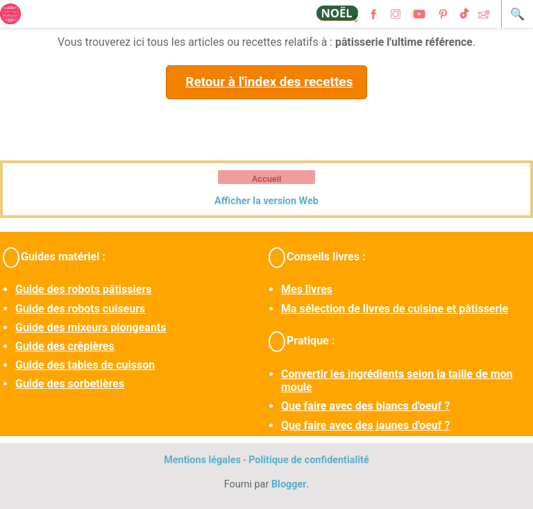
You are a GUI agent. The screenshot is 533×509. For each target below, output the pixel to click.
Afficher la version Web (266, 201)
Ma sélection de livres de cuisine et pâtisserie (394, 308)
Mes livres (306, 289)
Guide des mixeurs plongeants (90, 327)
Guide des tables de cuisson (85, 365)
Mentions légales (202, 460)
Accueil (267, 179)
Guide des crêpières (65, 346)
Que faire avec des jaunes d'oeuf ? (365, 425)
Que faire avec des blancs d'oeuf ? (365, 405)
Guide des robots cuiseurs (80, 308)
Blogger (289, 484)
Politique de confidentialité (308, 460)
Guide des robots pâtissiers (83, 289)
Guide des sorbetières (69, 383)
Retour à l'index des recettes (269, 82)
